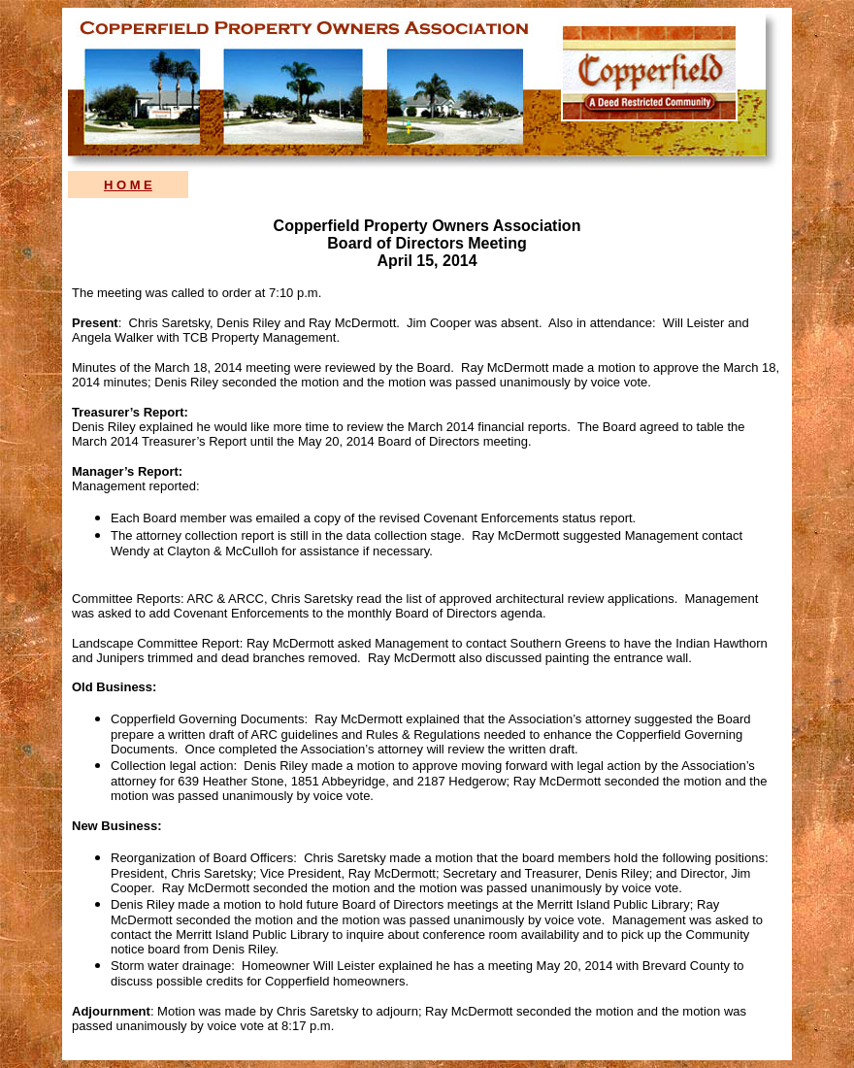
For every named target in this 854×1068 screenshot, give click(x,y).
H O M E (128, 185)
